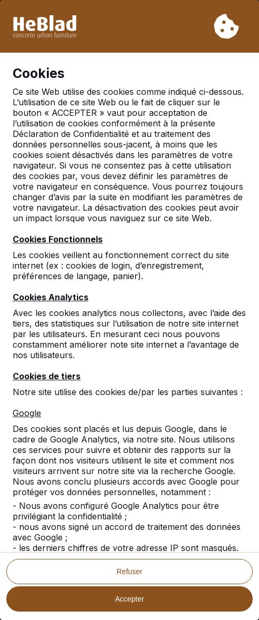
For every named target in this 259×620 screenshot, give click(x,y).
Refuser (129, 571)
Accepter (129, 599)
